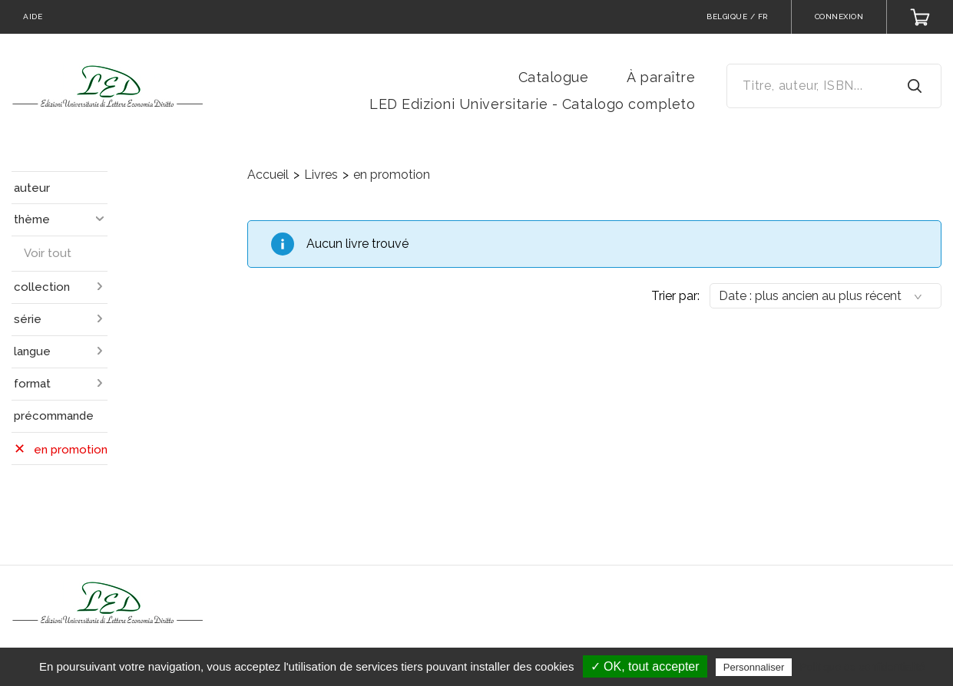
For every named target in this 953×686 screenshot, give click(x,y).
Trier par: (675, 296)
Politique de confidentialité (862, 667)
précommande (54, 416)
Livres (321, 174)
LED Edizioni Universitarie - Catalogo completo (532, 104)
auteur (32, 188)
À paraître (661, 77)
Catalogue (553, 77)
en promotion (391, 174)
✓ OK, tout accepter (645, 666)
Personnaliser (754, 667)
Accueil (268, 174)
